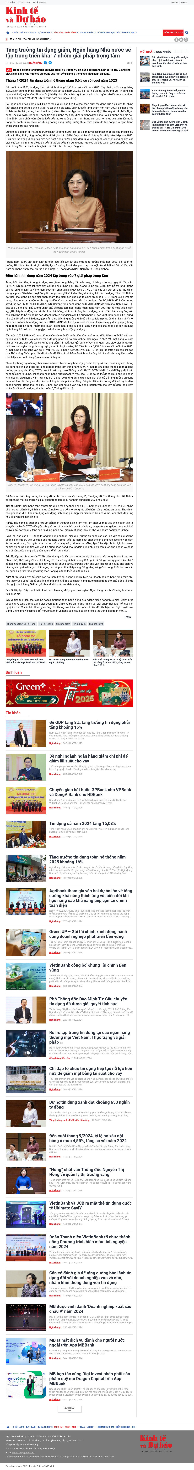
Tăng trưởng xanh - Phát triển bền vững (69, 1120)
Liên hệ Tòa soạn (39, 2)
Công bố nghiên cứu (59, 1058)
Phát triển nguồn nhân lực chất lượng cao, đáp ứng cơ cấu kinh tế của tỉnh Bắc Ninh (169, 93)
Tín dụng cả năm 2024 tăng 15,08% (82, 823)
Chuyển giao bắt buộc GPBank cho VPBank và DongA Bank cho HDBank (26, 661)
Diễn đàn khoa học (125, 32)
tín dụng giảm (63, 624)
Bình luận (14, 672)
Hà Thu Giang (46, 624)
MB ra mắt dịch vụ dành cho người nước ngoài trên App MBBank (87, 1342)
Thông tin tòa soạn (173, 33)
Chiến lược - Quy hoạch (24, 32)
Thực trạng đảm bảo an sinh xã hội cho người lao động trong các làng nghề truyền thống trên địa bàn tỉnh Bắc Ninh (170, 109)
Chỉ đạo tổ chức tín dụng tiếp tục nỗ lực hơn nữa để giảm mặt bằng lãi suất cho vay (90, 1071)
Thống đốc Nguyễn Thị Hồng (21, 624)
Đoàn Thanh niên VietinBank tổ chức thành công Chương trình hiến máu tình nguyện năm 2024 (89, 1241)
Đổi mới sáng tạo (105, 32)
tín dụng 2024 (96, 624)
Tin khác (13, 713)
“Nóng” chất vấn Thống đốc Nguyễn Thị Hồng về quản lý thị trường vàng (86, 1172)
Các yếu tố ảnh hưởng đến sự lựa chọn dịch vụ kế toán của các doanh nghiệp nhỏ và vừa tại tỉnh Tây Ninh (170, 61)
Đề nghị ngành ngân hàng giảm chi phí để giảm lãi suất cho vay (88, 758)
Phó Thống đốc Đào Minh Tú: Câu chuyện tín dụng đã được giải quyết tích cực (88, 1001)
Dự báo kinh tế (45, 32)
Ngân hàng (35, 63)
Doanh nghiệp (87, 32)
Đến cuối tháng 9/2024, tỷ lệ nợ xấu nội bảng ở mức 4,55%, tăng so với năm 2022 (112, 662)
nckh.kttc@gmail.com (23, 1452)
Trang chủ (16, 39)
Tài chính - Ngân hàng (65, 32)
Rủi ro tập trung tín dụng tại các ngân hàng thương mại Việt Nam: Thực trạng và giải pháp (89, 1037)
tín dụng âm (80, 624)
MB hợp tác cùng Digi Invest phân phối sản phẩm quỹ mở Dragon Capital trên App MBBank (89, 1378)
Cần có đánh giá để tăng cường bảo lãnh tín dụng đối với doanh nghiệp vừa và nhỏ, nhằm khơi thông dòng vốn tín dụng (90, 1277)
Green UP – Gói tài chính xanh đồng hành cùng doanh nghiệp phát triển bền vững (88, 934)
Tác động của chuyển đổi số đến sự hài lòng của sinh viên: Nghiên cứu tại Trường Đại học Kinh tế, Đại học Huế (170, 78)
